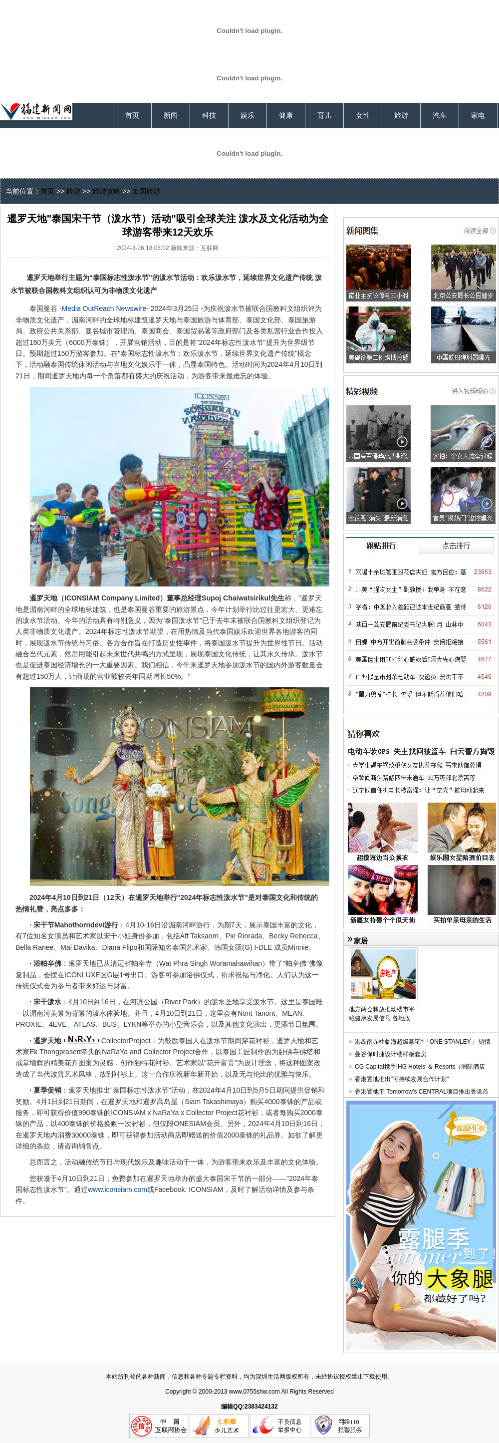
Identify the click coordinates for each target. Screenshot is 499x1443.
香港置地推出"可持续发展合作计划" (402, 1079)
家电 (478, 115)
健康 (286, 115)
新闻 (171, 115)
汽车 (440, 115)
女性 (363, 115)
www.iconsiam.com (117, 1189)
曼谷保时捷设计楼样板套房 (391, 1054)
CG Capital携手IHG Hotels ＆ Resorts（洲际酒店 (420, 1066)
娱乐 (247, 115)
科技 (209, 115)
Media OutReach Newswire (104, 308)
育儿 (324, 115)
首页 (132, 115)
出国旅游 (146, 191)
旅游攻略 (106, 191)
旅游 (401, 115)
